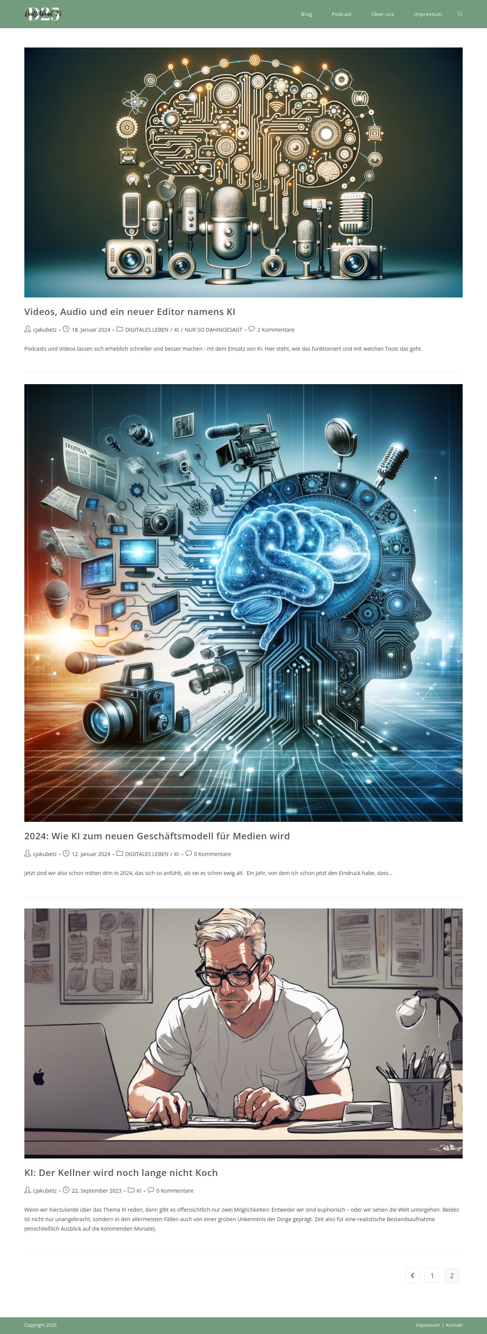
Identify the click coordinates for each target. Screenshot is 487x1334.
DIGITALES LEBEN (147, 329)
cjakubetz (45, 329)
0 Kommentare (212, 854)
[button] (43, 14)
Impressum (428, 1325)
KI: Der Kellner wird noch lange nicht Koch (121, 1172)
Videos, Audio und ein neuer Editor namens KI (130, 311)
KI (176, 329)
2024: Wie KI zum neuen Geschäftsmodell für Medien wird (157, 835)
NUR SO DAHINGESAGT (213, 329)
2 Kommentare (275, 329)
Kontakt (454, 1325)
